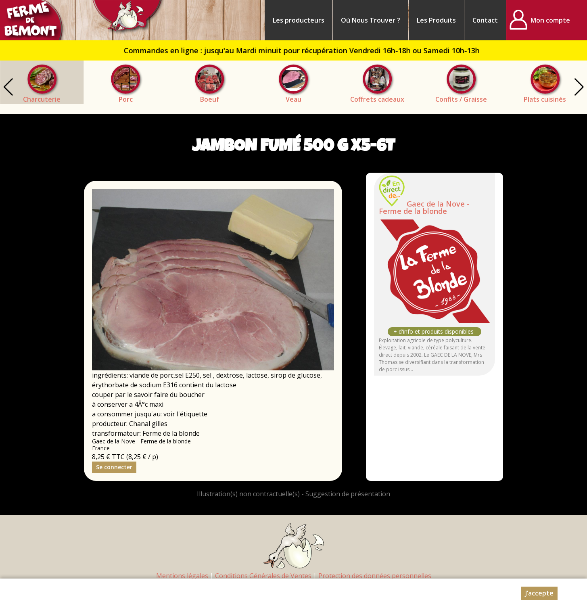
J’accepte (539, 593)
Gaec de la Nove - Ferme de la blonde (424, 207)
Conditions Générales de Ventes (263, 575)
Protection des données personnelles (374, 575)
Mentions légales (182, 575)
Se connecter (114, 467)
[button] (579, 87)
